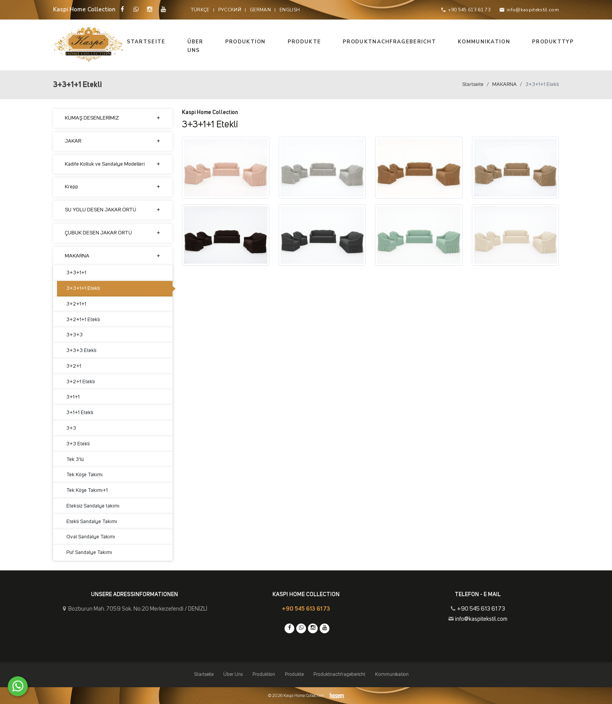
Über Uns (195, 46)
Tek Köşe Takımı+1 (87, 490)
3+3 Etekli (78, 444)
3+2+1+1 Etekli (83, 319)
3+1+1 (73, 397)
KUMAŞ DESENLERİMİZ (113, 118)
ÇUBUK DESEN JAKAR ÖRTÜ (113, 233)
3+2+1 (73, 366)
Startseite (146, 41)
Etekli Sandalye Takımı (91, 521)
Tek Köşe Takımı (84, 474)
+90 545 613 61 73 (306, 609)
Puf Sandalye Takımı (89, 552)
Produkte (304, 41)
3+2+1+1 (76, 304)
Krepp (113, 187)
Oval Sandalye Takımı (90, 537)
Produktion (245, 41)
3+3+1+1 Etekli (83, 288)
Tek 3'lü (75, 459)
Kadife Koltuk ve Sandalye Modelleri (113, 164)
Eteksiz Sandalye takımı (92, 506)
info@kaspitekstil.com (481, 619)
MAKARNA (504, 84)
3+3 (71, 428)
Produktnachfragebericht (389, 41)
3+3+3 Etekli (81, 350)
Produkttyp (553, 41)
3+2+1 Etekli (80, 381)
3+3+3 (74, 335)
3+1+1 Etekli (79, 412)
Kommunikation (484, 41)
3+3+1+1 (76, 272)
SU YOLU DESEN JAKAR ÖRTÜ (113, 210)
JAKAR (113, 141)
